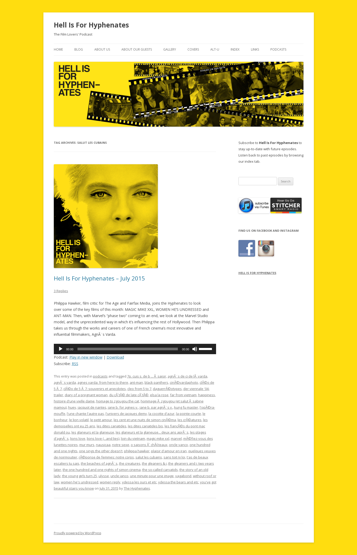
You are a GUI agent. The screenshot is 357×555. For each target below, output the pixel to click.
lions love (77, 438)
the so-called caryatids (160, 469)
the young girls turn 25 (79, 476)
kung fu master (186, 407)
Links (255, 49)
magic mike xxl (158, 438)
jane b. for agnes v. (123, 407)
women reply (110, 482)
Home (58, 49)
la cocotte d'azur (161, 413)
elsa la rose (159, 395)
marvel (176, 438)
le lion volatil (79, 419)
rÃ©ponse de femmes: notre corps (106, 457)
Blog (78, 49)
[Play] (60, 349)
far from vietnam (183, 395)
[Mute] (194, 349)
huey (72, 407)
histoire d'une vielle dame (74, 401)
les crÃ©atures (190, 419)
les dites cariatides (111, 426)
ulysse (104, 476)
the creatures (129, 463)
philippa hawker (137, 451)
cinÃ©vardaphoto (184, 382)
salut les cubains (148, 457)
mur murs (86, 444)
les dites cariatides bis (145, 426)
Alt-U (214, 49)
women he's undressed (79, 482)
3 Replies (61, 291)
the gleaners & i (154, 463)
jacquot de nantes (92, 407)
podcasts (100, 376)
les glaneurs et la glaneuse (93, 432)
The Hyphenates (137, 488)
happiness (206, 395)
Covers (193, 49)
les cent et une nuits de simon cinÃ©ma (145, 419)
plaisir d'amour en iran (169, 451)
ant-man (136, 382)
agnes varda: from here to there (102, 382)
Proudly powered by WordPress (77, 533)
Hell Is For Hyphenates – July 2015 (99, 278)
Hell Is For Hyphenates (91, 25)
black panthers (156, 382)
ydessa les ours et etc (139, 482)
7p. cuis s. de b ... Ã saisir (146, 376)
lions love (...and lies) (103, 438)
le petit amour (101, 419)
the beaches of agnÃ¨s (99, 463)
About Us (102, 49)
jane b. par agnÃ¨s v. (156, 407)
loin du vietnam (133, 438)
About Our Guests (136, 49)
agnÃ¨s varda (65, 382)
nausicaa (103, 444)
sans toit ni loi (174, 457)
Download (115, 357)
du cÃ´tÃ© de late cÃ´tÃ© (128, 395)
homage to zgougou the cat (117, 401)
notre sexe (120, 444)
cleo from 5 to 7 (139, 388)
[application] (135, 349)
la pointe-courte (188, 413)
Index (235, 49)
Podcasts (278, 49)
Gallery (169, 49)
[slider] (127, 349)
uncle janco (119, 476)
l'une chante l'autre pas (85, 413)
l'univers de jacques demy (126, 413)
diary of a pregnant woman (86, 395)
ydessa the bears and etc (178, 482)
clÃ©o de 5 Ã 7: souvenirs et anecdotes (94, 388)
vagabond (183, 476)
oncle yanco (178, 444)
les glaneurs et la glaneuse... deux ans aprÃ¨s (152, 432)
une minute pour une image (152, 476)
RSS (75, 363)
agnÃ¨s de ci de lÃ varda (187, 376)
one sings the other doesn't (100, 451)
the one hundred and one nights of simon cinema (102, 469)
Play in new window (85, 357)
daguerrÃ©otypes (167, 388)
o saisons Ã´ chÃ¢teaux (149, 444)
